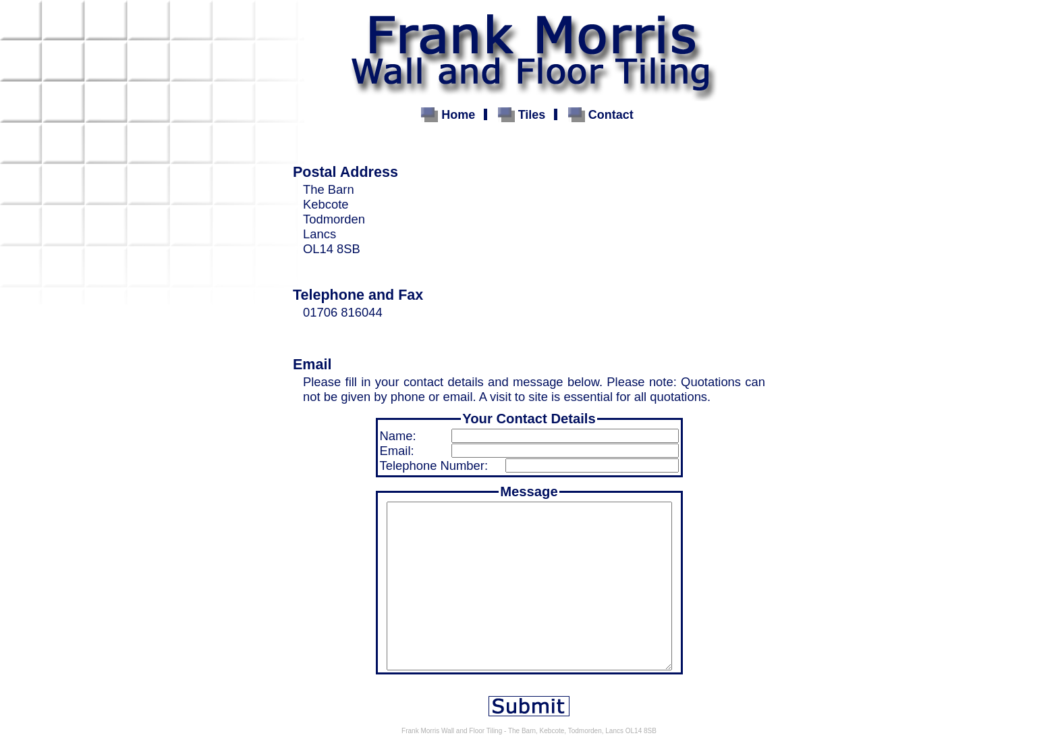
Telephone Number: (434, 465)
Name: (398, 436)
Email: (397, 451)
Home (458, 115)
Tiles (532, 115)
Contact (611, 115)
